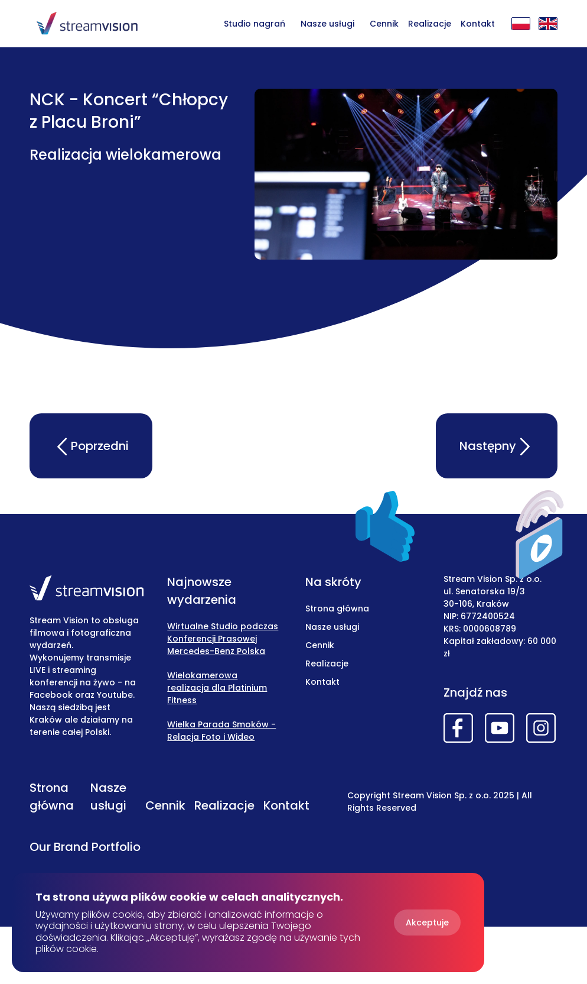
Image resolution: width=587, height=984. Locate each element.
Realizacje (429, 24)
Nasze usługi (327, 24)
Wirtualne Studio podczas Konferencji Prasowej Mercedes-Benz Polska (222, 638)
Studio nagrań (254, 24)
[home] (87, 23)
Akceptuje (427, 922)
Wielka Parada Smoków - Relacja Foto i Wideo (221, 730)
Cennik (384, 24)
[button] (327, 23)
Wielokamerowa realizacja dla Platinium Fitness (217, 687)
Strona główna (337, 608)
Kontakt (478, 24)
